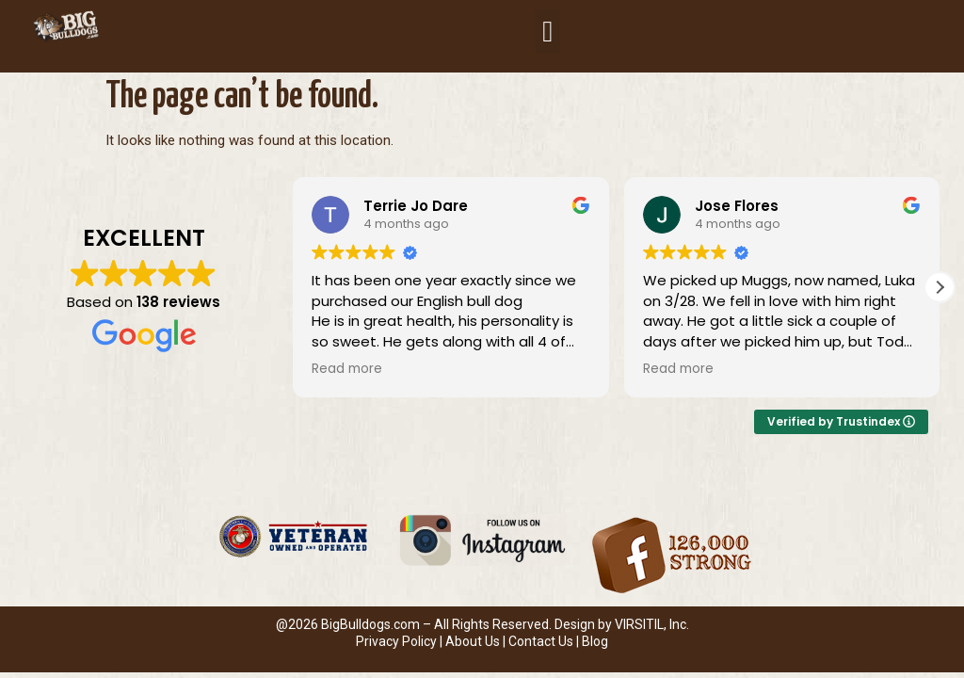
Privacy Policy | (400, 641)
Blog (595, 641)
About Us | (476, 641)
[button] (548, 31)
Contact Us (540, 641)
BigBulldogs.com (370, 624)
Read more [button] (347, 369)
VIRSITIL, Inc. (652, 624)
